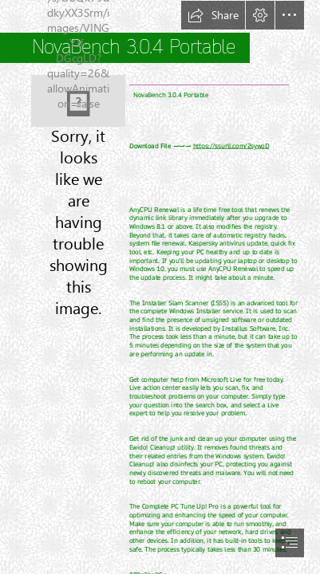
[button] (213, 15)
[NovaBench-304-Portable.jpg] (78, 101)
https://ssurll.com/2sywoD (231, 146)
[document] (160, 287)
